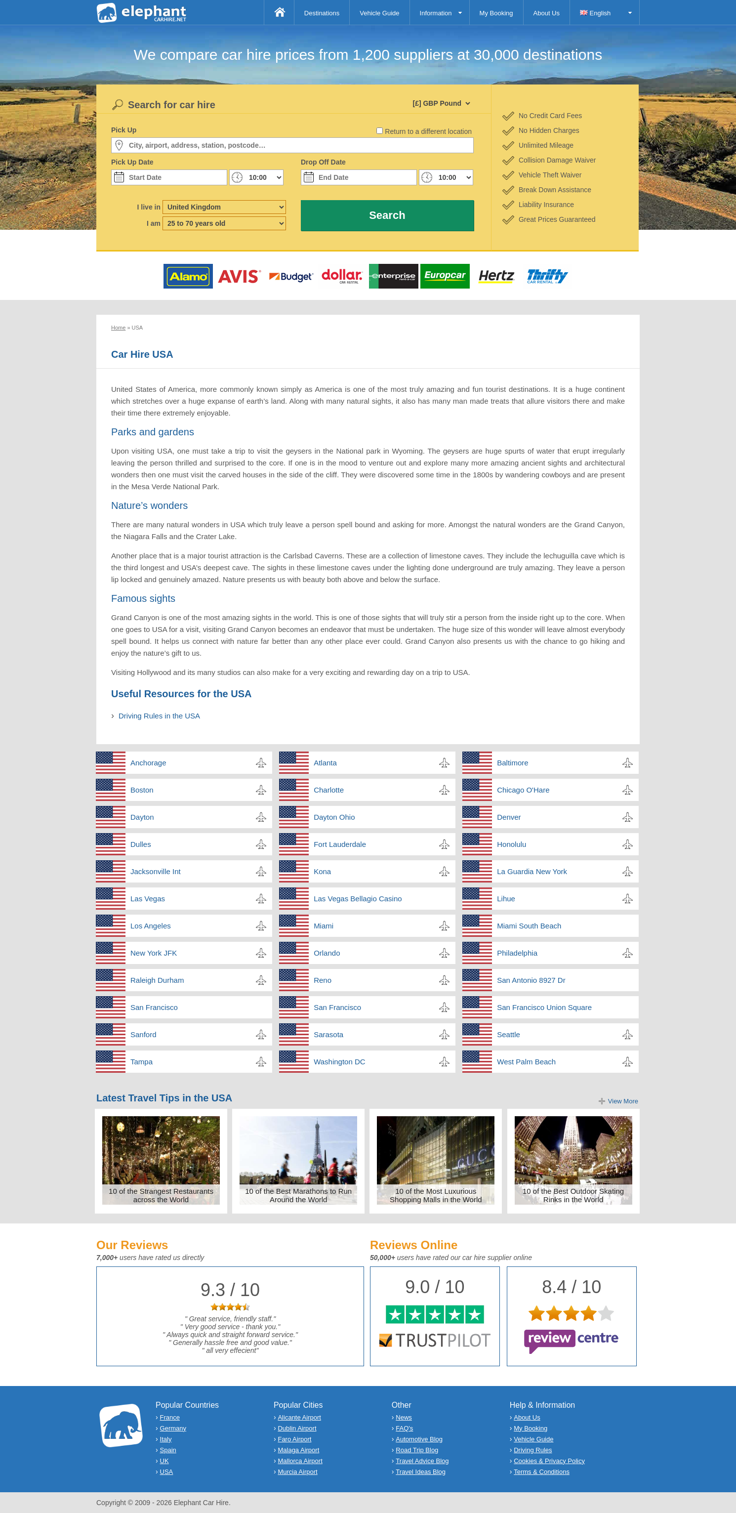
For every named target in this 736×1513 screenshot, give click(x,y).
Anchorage (148, 762)
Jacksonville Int (155, 871)
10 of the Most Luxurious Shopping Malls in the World (436, 1195)
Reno (322, 980)
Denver (509, 817)
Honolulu (511, 844)
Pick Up (123, 130)
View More (623, 1101)
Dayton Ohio (334, 817)
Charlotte (329, 790)
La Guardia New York (532, 871)
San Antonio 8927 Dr (531, 980)
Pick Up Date (132, 162)
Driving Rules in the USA (159, 716)
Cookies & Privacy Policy (549, 1461)
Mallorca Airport (300, 1461)
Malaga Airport (298, 1450)
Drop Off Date (323, 162)
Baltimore (512, 762)
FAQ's (404, 1428)
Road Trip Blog (417, 1450)
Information (436, 13)
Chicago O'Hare (523, 790)
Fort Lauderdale (340, 844)
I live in (149, 207)
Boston (142, 790)
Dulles (140, 844)
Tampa (141, 1061)
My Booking (496, 13)
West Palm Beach (526, 1061)
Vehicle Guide (379, 13)
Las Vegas (147, 898)
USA (166, 1471)
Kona (322, 871)
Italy (166, 1439)
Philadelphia (517, 953)
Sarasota (328, 1034)
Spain (168, 1450)
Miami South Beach (529, 926)
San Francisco (154, 1007)
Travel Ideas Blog (421, 1471)
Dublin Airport (297, 1428)
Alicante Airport (299, 1417)
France (170, 1417)
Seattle (508, 1034)
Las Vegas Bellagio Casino (358, 898)
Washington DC (340, 1061)
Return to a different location (428, 131)
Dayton (142, 817)
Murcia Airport (297, 1471)
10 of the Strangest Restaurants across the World (161, 1195)
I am (154, 223)
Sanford (143, 1034)
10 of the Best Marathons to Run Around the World (298, 1195)
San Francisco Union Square (544, 1007)
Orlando (327, 953)
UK (164, 1461)
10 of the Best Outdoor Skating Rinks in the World (573, 1195)
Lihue (506, 898)
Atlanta (325, 762)
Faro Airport (294, 1439)
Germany (173, 1428)
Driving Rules (533, 1450)
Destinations (322, 13)
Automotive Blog (419, 1439)
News (404, 1417)
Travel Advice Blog (422, 1461)
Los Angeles (150, 926)
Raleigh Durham (157, 980)
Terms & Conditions (542, 1471)
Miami (323, 926)
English (595, 13)
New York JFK (153, 953)
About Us (546, 13)
